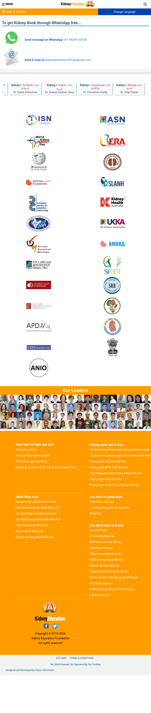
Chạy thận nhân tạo (101, 501)
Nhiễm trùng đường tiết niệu (106, 559)
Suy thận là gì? (98, 530)
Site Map (61, 658)
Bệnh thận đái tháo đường (105, 542)
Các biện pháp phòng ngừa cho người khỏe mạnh (119, 449)
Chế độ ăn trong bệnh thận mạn (35, 537)
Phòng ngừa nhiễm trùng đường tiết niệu (114, 485)
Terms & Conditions (81, 658)
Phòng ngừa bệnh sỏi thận (105, 479)
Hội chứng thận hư (100, 583)
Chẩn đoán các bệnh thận (31, 461)
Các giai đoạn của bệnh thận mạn (36, 513)
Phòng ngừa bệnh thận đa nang (108, 467)
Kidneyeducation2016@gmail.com (68, 60)
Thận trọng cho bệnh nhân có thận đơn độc (115, 473)
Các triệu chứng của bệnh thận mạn (37, 507)
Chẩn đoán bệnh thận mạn (32, 525)
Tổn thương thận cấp (102, 536)
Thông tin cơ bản (26, 449)
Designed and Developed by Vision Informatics (30, 670)
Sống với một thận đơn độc (105, 553)
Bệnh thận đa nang (100, 547)
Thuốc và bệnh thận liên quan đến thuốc (113, 577)
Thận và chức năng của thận (33, 455)
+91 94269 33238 (75, 39)
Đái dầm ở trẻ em (99, 595)
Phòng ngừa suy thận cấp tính (107, 461)
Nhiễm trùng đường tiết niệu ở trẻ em (111, 589)
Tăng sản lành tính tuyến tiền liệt (109, 571)
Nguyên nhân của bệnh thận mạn (36, 501)
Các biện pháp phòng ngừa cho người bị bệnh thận (120, 455)
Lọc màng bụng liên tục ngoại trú (109, 507)
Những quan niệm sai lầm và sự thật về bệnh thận (46, 467)
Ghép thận (95, 513)
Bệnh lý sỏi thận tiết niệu (104, 565)
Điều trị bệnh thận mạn (29, 531)
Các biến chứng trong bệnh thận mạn (38, 519)
